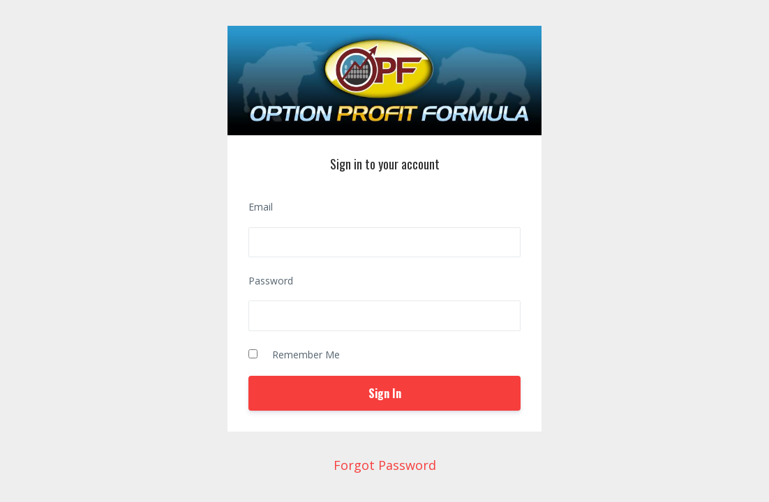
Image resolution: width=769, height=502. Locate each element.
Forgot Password (385, 465)
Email (260, 206)
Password (270, 280)
